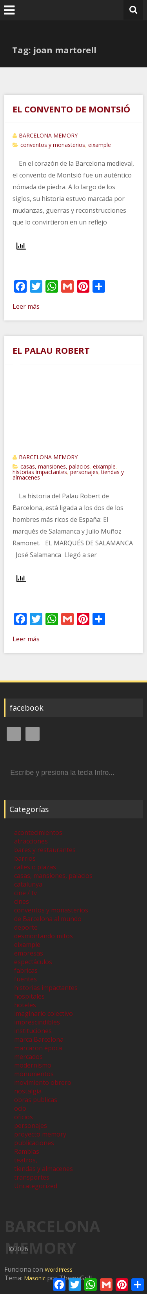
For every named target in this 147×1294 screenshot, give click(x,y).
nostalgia (28, 1091)
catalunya (28, 884)
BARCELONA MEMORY (48, 135)
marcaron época (38, 1048)
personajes (84, 472)
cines (21, 901)
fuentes (25, 979)
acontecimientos (38, 832)
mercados (28, 1056)
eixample (99, 144)
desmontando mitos (43, 936)
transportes (31, 1177)
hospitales (29, 996)
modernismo (32, 1065)
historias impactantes (40, 472)
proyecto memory (40, 1134)
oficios (23, 1117)
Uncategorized (35, 1186)
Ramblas (26, 1151)
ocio (20, 1108)
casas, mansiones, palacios (55, 466)
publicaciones (34, 1142)
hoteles (25, 1005)
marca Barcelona (39, 1039)
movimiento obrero (42, 1082)
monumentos (34, 1074)
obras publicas (35, 1099)
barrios (25, 858)
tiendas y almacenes (43, 1168)
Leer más (26, 306)
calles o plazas (35, 867)
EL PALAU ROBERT (51, 350)
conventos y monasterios (52, 144)
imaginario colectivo (43, 1013)
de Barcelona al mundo (48, 918)
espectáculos (33, 961)
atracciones (31, 841)
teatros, (25, 1160)
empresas (28, 953)
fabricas (26, 970)
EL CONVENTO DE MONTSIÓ (71, 109)
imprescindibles (37, 1022)
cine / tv (25, 893)
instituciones (33, 1030)
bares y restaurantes (45, 849)
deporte (26, 927)
